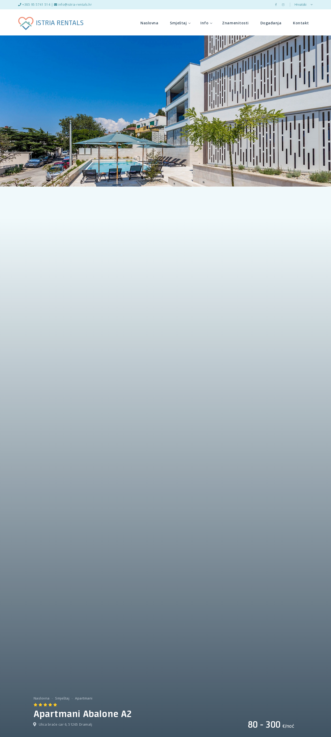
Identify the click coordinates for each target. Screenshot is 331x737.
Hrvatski (304, 4)
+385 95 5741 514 (34, 4)
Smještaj (180, 22)
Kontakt (301, 22)
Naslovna (149, 22)
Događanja (271, 22)
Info (206, 22)
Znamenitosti (235, 22)
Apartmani (84, 698)
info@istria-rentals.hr (73, 4)
